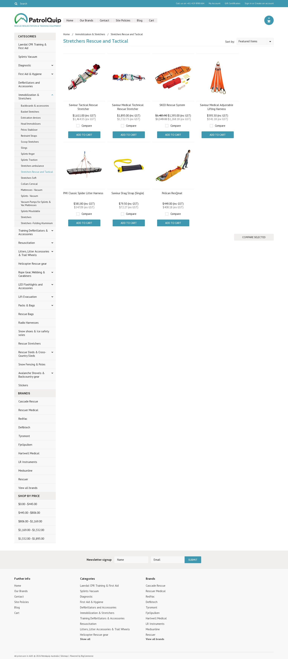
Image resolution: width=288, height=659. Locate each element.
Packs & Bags (26, 305)
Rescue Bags (26, 314)
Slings (24, 147)
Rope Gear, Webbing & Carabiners (31, 274)
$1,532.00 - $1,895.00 (31, 538)
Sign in (248, 3)
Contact (104, 20)
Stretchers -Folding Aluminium (37, 223)
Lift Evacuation (27, 296)
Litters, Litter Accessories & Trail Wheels (33, 253)
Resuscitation (26, 243)
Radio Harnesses (28, 322)
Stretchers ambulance (32, 165)
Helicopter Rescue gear (32, 263)
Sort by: (230, 41)
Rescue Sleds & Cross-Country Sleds (32, 354)
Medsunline (25, 470)
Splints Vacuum (27, 56)
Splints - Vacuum (29, 196)
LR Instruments (27, 462)
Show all (85, 639)
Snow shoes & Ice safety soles (33, 333)
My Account (214, 3)
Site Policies (123, 20)
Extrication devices (31, 117)
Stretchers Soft (28, 178)
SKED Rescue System (172, 105)
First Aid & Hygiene (30, 74)
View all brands (27, 488)
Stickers (23, 385)
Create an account (264, 3)
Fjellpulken (25, 444)
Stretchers (26, 217)
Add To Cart (84, 134)
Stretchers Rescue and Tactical (37, 171)
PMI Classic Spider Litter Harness (83, 193)
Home (69, 20)
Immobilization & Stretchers (28, 96)
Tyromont (24, 436)
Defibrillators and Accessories (29, 84)
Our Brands (86, 20)
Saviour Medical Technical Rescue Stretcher (128, 107)
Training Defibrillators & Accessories (33, 232)
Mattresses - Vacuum (31, 190)
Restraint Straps (29, 135)
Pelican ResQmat (172, 193)
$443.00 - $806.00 (29, 512)
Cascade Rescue (28, 401)
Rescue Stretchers (29, 343)
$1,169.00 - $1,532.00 (31, 530)
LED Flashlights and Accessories (30, 286)
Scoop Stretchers (30, 141)
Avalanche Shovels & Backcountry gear (31, 374)
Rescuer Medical (28, 410)
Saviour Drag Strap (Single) (128, 193)
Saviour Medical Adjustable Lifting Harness (216, 107)
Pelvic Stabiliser (29, 129)
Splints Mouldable (30, 211)
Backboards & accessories (35, 105)
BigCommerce (87, 656)
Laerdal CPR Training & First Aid (32, 46)
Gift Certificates (232, 3)
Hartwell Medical (28, 453)
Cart (151, 20)
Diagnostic (24, 65)
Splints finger (28, 153)
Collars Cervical (29, 184)
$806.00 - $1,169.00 (30, 521)
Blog (139, 20)
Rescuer (23, 479)
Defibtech (24, 427)
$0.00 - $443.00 (27, 504)
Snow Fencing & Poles (31, 364)
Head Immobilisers (31, 123)
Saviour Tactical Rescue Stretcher (83, 107)
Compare (87, 125)
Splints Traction (29, 159)
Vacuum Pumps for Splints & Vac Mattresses (36, 203)
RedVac (22, 418)
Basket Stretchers (30, 111)
